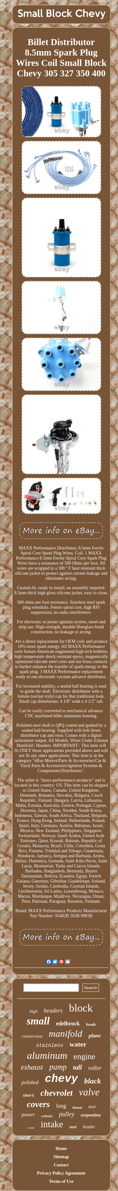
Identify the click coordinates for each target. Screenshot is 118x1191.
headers (53, 1010)
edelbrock (68, 1023)
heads (91, 1024)
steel (72, 1127)
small (37, 1021)
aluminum (47, 1055)
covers (38, 1104)
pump (58, 1067)
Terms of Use (61, 1181)
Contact (61, 1165)
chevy (61, 1079)
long (61, 1106)
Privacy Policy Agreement (61, 1173)
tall (77, 1067)
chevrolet (57, 1093)
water (78, 1044)
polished (29, 1082)
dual (91, 1106)
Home (61, 1148)
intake (52, 1124)
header (89, 1126)
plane (94, 1036)
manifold (65, 1033)
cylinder (47, 1116)
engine (84, 1056)
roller (95, 1068)
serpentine (91, 1115)
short (28, 1096)
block (81, 1008)
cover (30, 1127)
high (33, 1011)
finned (77, 1107)
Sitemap (61, 1156)
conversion (32, 1036)
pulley (67, 1114)
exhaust (32, 1067)
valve (89, 1092)
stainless (49, 1045)
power (28, 1115)
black (92, 1081)
